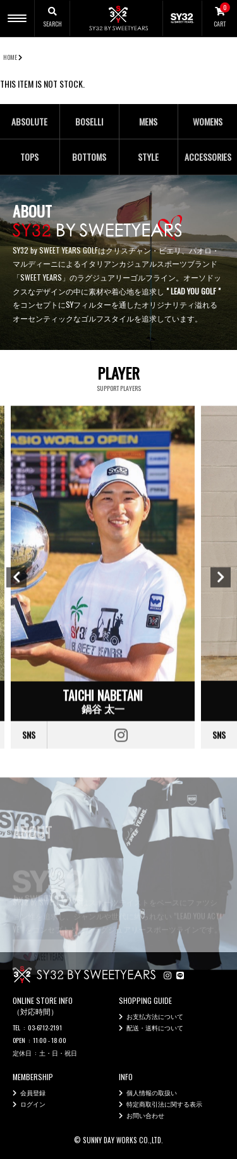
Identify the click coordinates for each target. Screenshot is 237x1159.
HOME (10, 57)
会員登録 (33, 1092)
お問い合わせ (145, 1115)
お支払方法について (154, 1016)
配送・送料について (154, 1027)
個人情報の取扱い (151, 1092)
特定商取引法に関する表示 (164, 1104)
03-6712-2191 (45, 1027)
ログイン (33, 1104)
